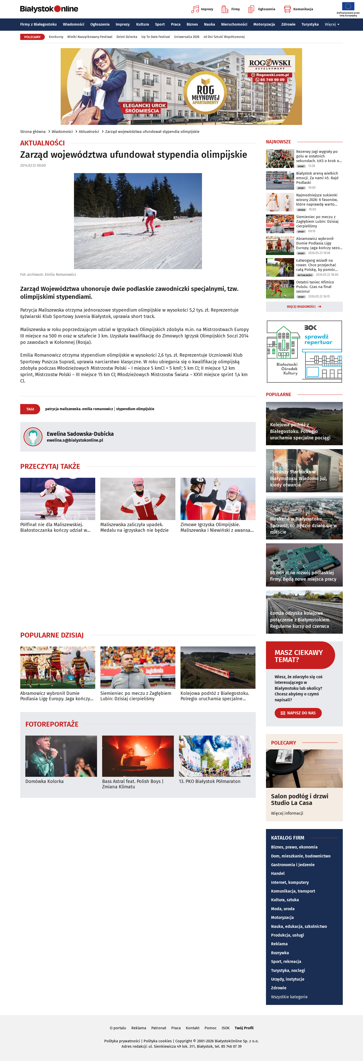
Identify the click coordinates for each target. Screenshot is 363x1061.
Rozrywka (280, 952)
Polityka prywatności (122, 1041)
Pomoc (211, 1028)
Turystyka (310, 24)
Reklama (279, 943)
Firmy (231, 9)
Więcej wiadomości (301, 307)
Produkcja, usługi (287, 935)
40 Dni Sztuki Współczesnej (224, 36)
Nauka (209, 24)
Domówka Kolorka (44, 781)
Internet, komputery (290, 882)
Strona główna (33, 131)
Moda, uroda (283, 908)
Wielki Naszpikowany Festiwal (89, 36)
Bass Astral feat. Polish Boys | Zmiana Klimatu (133, 784)
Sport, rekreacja (286, 961)
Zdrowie (288, 24)
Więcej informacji (287, 813)
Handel (278, 873)
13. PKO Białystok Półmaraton (210, 781)
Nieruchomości (234, 24)
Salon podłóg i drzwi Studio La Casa (299, 800)
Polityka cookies (158, 1041)
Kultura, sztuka (285, 899)
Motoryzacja (264, 24)
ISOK (226, 1028)
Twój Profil (244, 1028)
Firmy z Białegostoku (38, 24)
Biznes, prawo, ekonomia (294, 847)
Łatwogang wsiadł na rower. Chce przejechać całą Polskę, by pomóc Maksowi (316, 265)
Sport (160, 24)
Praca (175, 24)
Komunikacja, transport (293, 891)
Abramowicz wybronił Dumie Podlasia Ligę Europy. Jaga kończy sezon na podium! (55, 696)
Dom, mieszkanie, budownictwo (300, 856)
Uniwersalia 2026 (186, 36)
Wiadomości (73, 24)
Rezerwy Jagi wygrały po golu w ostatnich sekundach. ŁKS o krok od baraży (318, 156)
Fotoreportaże (52, 724)
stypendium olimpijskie (135, 409)
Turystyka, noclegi (288, 970)
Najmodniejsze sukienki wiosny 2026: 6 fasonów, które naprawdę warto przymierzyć (317, 200)
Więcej (332, 24)
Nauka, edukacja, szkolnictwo (299, 926)
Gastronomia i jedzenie (293, 864)
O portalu (118, 1028)
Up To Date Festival (155, 36)
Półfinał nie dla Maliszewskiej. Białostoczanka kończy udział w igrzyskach (53, 527)
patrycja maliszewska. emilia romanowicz (79, 409)
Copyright (183, 1041)
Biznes (192, 24)
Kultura (142, 24)
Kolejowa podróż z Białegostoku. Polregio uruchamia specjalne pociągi (214, 696)
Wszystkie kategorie (289, 996)
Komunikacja (298, 9)
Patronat (158, 1028)
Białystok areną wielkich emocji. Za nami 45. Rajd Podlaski (317, 178)
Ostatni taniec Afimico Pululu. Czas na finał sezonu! (315, 287)
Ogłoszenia (261, 9)
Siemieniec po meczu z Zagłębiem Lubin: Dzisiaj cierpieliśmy (135, 696)
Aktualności (89, 131)
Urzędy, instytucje (287, 979)
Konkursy (56, 36)
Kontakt (192, 1028)
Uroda (301, 210)
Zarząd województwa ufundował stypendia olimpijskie (152, 131)
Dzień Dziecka (126, 36)
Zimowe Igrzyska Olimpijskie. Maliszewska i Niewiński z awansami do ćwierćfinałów (217, 527)
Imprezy (202, 9)
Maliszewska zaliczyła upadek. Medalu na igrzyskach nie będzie (134, 527)
